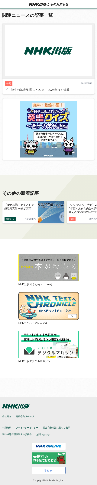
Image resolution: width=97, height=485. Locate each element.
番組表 (48, 470)
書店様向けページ (25, 416)
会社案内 (6, 416)
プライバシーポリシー (27, 427)
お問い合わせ (43, 434)
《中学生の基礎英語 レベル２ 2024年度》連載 (37, 89)
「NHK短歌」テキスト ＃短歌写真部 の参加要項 (19, 206)
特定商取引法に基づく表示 (56, 427)
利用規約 (6, 427)
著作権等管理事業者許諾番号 (17, 434)
